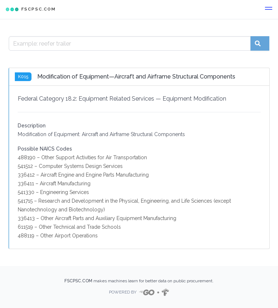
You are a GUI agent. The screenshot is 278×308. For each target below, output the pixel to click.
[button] (268, 9)
